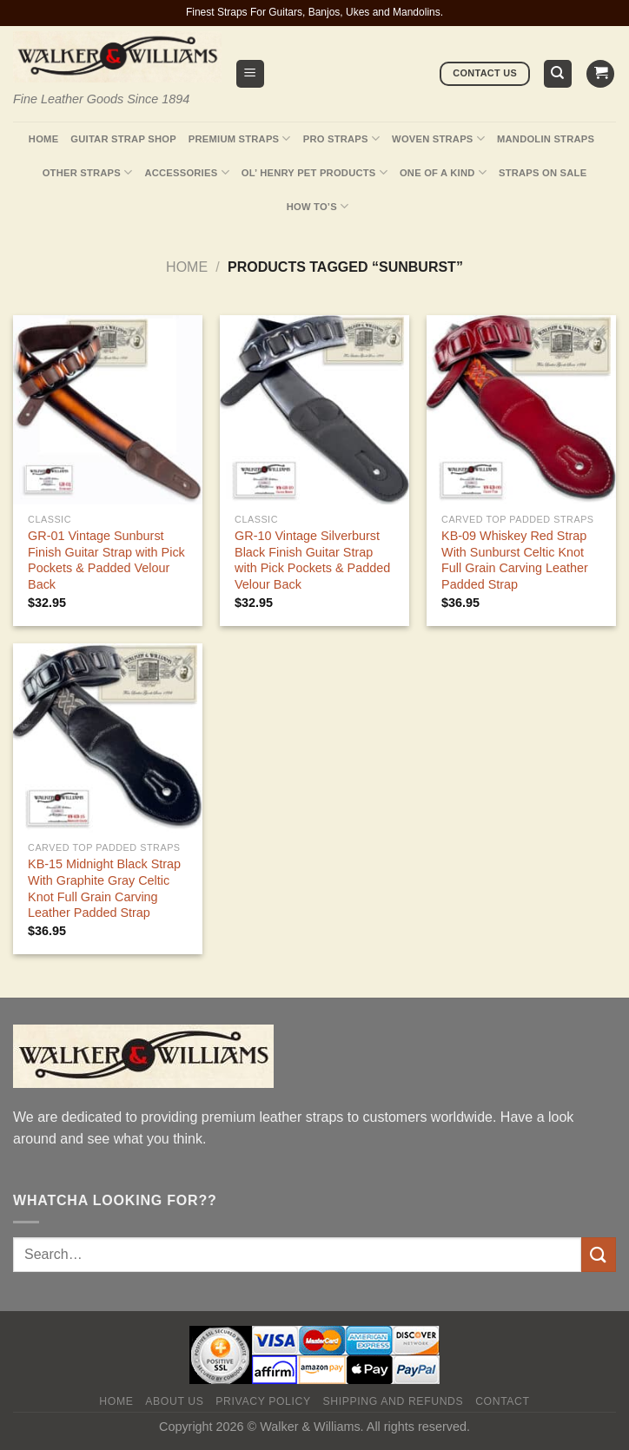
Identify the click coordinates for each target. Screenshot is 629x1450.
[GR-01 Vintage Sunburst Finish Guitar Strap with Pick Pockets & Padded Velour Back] (107, 409)
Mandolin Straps (545, 139)
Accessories (186, 172)
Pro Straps (341, 138)
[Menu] (250, 74)
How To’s (318, 206)
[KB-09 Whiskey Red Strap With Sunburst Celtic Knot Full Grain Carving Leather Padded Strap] (521, 409)
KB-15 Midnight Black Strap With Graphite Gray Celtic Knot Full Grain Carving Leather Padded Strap (104, 888)
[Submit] (598, 1254)
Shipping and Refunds (393, 1401)
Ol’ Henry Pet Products (314, 172)
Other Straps (88, 172)
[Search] (558, 74)
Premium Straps (240, 138)
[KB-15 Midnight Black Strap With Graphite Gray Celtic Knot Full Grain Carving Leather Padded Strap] (107, 738)
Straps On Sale (542, 173)
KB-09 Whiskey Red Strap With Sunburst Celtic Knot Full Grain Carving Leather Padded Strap (514, 560)
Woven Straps (438, 138)
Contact (502, 1401)
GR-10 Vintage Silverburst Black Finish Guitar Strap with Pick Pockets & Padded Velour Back (312, 560)
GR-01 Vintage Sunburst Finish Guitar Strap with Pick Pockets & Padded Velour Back (106, 560)
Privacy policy (262, 1401)
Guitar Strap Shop (123, 139)
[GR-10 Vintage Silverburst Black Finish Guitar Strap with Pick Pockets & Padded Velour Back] (314, 409)
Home (43, 139)
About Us (174, 1401)
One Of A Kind (443, 172)
